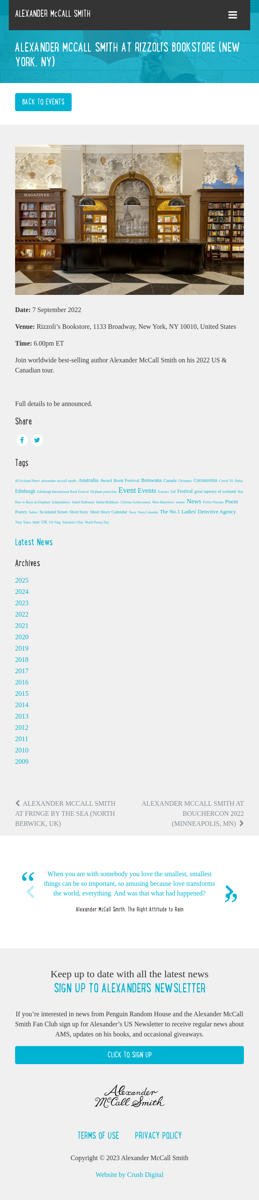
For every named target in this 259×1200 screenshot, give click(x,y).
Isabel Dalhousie (83, 502)
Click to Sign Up (130, 1055)
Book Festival (127, 480)
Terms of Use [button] (100, 1135)
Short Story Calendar (108, 512)
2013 (21, 716)
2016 (21, 682)
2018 (21, 659)
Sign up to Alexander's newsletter (129, 988)
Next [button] (229, 891)
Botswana (151, 480)
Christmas (185, 481)
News (193, 501)
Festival (185, 491)
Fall (173, 492)
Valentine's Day (72, 522)
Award (106, 480)
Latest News (34, 542)
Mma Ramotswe (163, 502)
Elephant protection (104, 492)
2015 (21, 693)
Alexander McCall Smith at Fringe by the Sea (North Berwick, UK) (65, 813)
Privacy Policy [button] (158, 1135)
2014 (21, 704)
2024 (21, 591)
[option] (129, 892)
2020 (21, 636)
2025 (21, 580)
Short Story (79, 512)
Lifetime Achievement (136, 502)
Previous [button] (30, 891)
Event (127, 490)
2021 (21, 625)
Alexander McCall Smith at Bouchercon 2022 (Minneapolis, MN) (193, 813)
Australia (88, 480)
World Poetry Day (97, 522)
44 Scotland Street (27, 481)
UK (44, 522)
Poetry (21, 511)
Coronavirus (206, 480)
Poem (231, 501)
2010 (21, 750)
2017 (21, 670)
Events (147, 491)
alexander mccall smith (58, 481)
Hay (240, 492)
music (180, 502)
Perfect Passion (213, 502)
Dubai (239, 481)
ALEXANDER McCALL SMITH (53, 13)
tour (36, 522)
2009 (21, 761)
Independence (61, 502)
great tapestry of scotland (215, 491)
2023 (21, 603)
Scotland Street (53, 511)
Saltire (33, 512)
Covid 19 (226, 481)
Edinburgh (25, 491)
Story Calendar (148, 512)
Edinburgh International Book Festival (63, 492)
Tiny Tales (23, 522)
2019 (21, 648)
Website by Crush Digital (129, 1174)
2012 (21, 727)
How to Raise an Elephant (32, 502)
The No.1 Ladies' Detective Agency (198, 512)
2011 (21, 738)
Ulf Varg (54, 522)
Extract (163, 491)
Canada (170, 480)
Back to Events (43, 102)
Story (132, 512)
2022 (21, 614)
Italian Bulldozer (107, 502)
